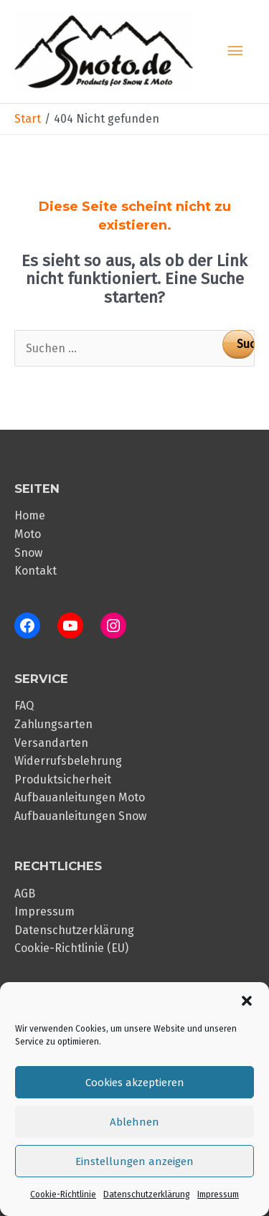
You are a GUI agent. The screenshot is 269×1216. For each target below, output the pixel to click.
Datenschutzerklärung (146, 1194)
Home (29, 515)
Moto (27, 534)
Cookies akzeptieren (134, 1082)
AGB (24, 893)
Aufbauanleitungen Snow (80, 816)
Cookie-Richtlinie (63, 1194)
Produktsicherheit (62, 779)
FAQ (24, 705)
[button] (247, 1001)
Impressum (218, 1194)
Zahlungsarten (53, 724)
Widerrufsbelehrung (68, 761)
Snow (28, 553)
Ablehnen (134, 1122)
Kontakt (35, 571)
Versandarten (51, 743)
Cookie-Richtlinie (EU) (71, 948)
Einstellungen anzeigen (134, 1161)
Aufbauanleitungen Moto (79, 797)
